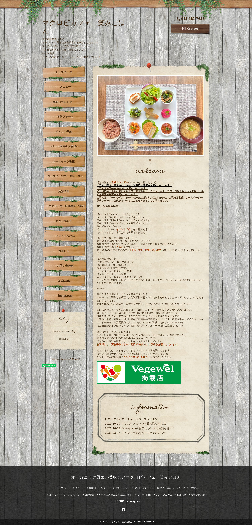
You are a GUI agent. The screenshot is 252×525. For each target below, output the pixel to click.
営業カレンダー (119, 182)
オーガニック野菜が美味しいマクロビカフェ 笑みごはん (126, 477)
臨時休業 (64, 339)
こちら (120, 247)
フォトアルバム (65, 235)
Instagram (65, 295)
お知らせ (63, 251)
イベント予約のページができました (144, 432)
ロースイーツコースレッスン (140, 419)
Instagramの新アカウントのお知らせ (146, 428)
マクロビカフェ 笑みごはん (118, 521)
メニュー (65, 86)
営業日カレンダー (64, 102)
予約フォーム (65, 116)
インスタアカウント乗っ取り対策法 (144, 423)
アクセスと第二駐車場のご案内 (65, 206)
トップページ (63, 72)
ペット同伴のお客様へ (135, 356)
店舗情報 (63, 191)
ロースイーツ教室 (64, 161)
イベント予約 (123, 229)
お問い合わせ (65, 265)
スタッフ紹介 (63, 221)
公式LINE (64, 280)
